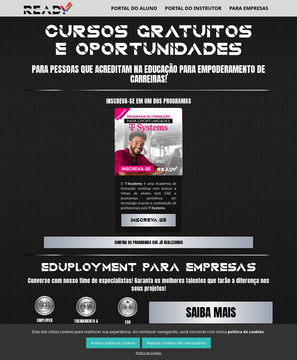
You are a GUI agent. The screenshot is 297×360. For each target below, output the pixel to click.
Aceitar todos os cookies (113, 343)
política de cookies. (246, 331)
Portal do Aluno (134, 8)
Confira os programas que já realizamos (148, 242)
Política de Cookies (148, 353)
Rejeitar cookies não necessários (176, 343)
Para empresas (248, 8)
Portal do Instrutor (193, 8)
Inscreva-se (148, 220)
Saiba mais (211, 312)
